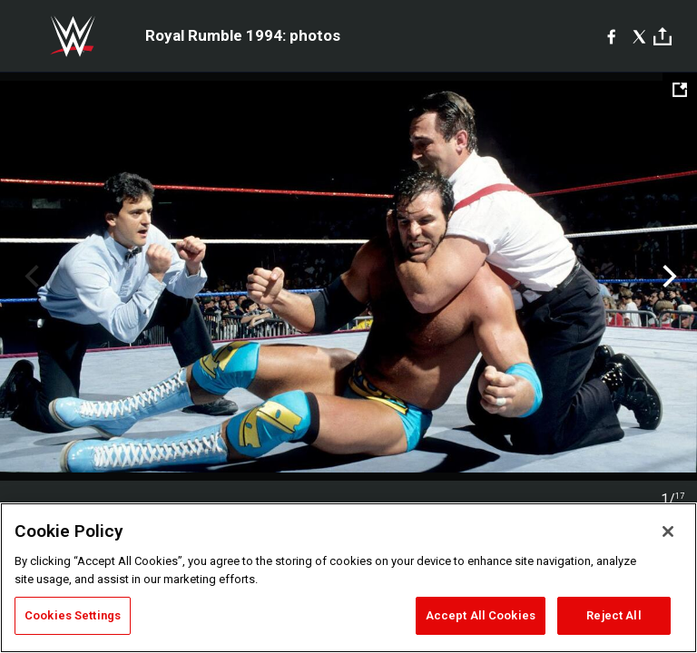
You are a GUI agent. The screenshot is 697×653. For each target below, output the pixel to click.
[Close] (668, 531)
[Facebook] (611, 36)
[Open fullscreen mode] (680, 90)
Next (667, 276)
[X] (639, 36)
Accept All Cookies (480, 615)
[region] (348, 577)
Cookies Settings (73, 615)
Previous (29, 276)
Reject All (613, 615)
